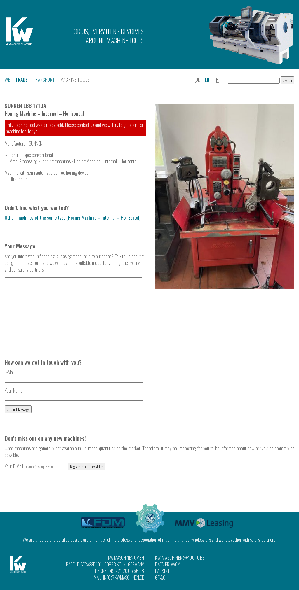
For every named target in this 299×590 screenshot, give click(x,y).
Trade (21, 79)
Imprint (162, 570)
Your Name (74, 406)
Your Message (20, 246)
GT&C (160, 577)
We (7, 79)
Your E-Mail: (36, 478)
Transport (44, 79)
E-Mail (74, 387)
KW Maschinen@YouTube (179, 557)
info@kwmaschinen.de (123, 577)
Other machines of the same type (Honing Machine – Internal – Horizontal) (72, 217)
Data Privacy (167, 564)
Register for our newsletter (86, 479)
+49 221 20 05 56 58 (126, 570)
